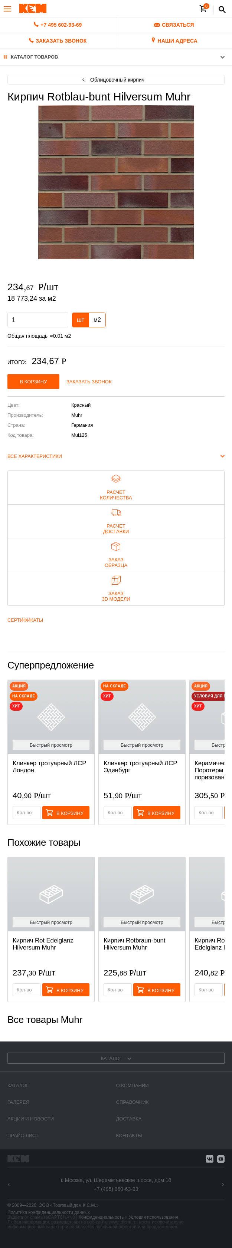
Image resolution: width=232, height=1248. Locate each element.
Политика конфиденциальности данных (48, 1212)
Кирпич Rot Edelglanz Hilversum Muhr (43, 944)
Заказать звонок (89, 381)
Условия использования (153, 1217)
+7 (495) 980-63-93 (116, 1189)
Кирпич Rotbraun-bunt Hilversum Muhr (134, 944)
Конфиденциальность (101, 1217)
